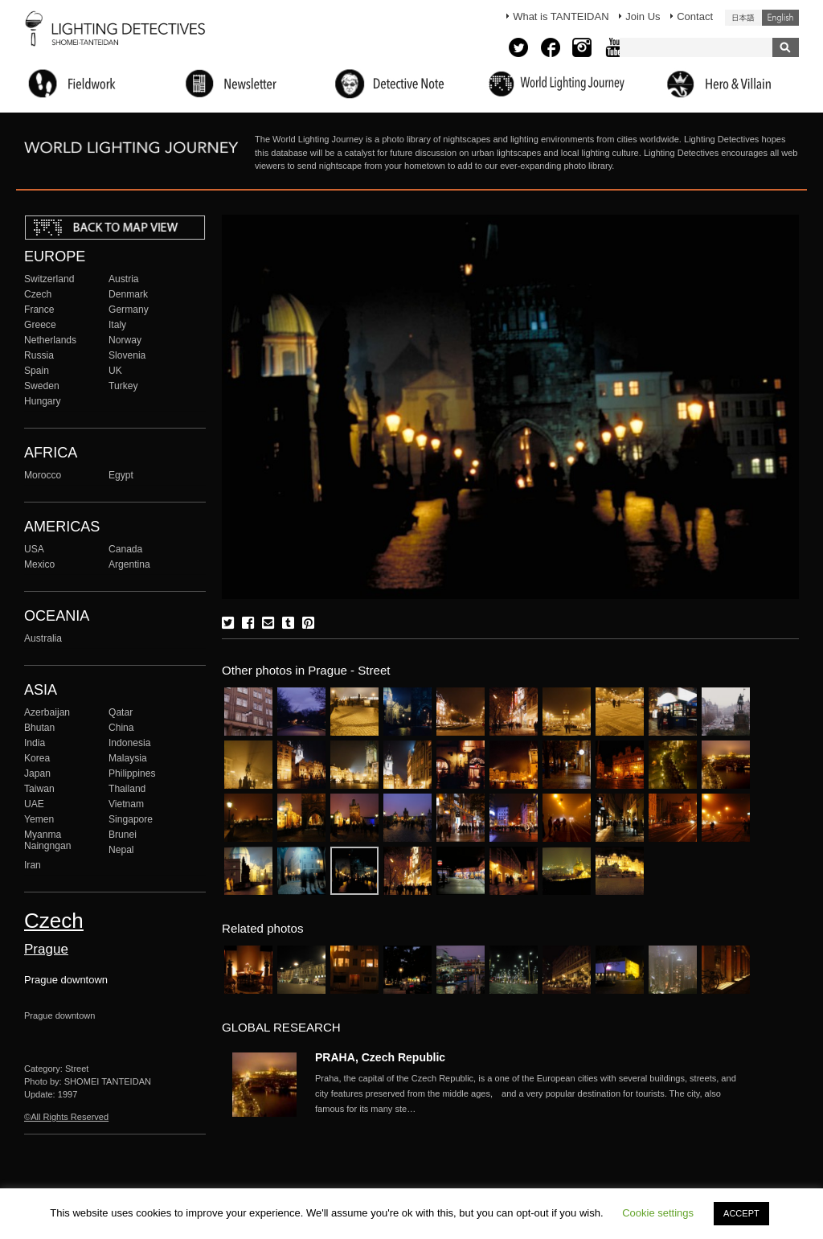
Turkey (123, 386)
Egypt (121, 475)
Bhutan (39, 727)
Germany (129, 309)
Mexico (39, 564)
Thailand (127, 788)
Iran (32, 865)
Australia (43, 638)
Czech (37, 294)
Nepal (121, 849)
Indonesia (129, 743)
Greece (40, 324)
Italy (117, 324)
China (121, 727)
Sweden (41, 386)
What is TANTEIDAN (560, 16)
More (532, 1093)
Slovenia (127, 355)
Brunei (123, 834)
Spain (36, 370)
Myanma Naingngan (47, 840)
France (39, 309)
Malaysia (128, 758)
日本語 (743, 18)
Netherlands (50, 340)
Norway (125, 340)
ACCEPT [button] (741, 1213)
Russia (39, 355)
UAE (34, 804)
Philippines (132, 773)
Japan (37, 773)
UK (115, 370)
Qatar (121, 712)
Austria (124, 279)
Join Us (642, 16)
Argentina (129, 564)
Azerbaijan (47, 712)
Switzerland (49, 279)
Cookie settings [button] (658, 1213)
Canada (125, 549)
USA (34, 549)
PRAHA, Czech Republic (380, 1057)
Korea (37, 758)
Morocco (42, 475)
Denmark (128, 294)
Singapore (131, 819)
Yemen (39, 819)
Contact (695, 16)
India (34, 743)
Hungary (42, 401)
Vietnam (126, 804)
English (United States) (780, 18)
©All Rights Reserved (66, 1117)
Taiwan (39, 788)
